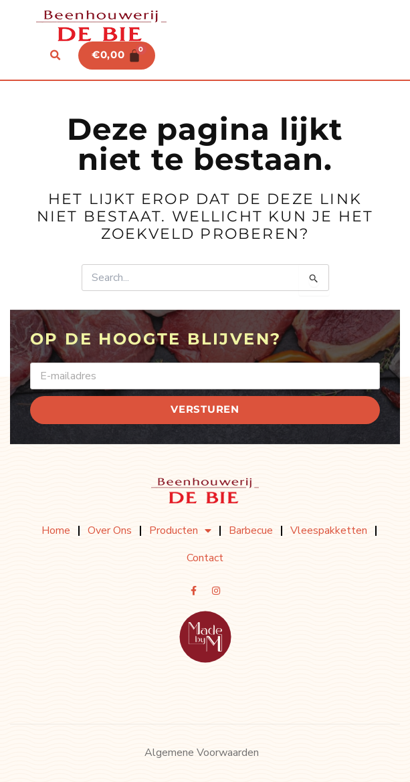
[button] (55, 55)
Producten (180, 530)
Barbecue (251, 530)
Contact (205, 558)
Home (55, 530)
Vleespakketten (328, 530)
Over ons (110, 530)
